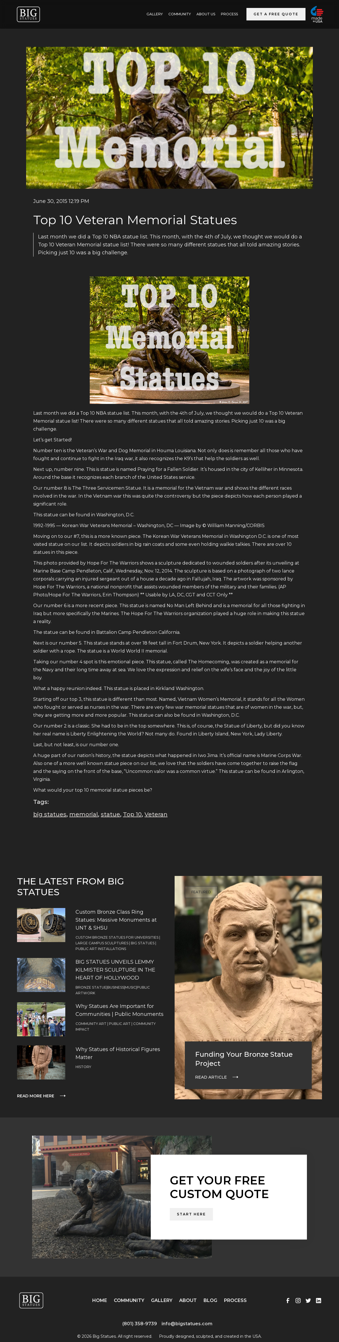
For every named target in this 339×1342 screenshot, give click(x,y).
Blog (210, 1300)
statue (110, 814)
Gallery (161, 1300)
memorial (83, 814)
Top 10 (132, 814)
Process (229, 14)
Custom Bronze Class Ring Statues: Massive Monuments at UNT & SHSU (116, 920)
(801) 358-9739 (139, 1323)
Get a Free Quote (276, 14)
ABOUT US (205, 14)
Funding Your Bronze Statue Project (244, 1059)
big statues (49, 814)
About (188, 1300)
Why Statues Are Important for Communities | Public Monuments (120, 1010)
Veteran (156, 814)
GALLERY (155, 14)
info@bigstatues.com (187, 1323)
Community (179, 14)
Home (99, 1300)
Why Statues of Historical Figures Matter (118, 1053)
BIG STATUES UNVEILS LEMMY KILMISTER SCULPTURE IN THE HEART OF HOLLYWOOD (115, 970)
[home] (28, 14)
